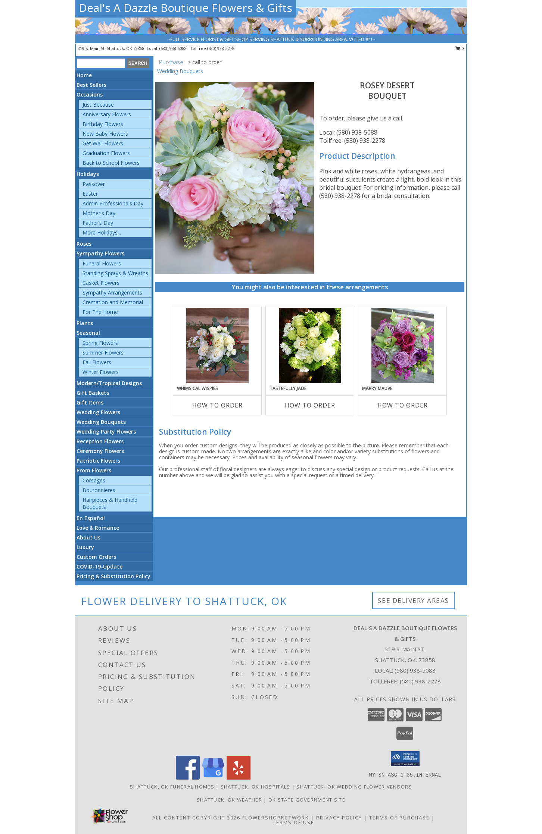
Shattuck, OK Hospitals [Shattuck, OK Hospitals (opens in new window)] (255, 786)
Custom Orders (96, 556)
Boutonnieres (98, 490)
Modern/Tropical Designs (109, 383)
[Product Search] (101, 63)
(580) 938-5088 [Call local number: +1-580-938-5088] (173, 48)
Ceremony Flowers (100, 450)
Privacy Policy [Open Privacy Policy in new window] (339, 817)
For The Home (100, 311)
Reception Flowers (100, 441)
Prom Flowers (94, 470)
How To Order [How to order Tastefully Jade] (310, 405)
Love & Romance (98, 527)
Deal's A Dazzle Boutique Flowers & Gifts (185, 7)
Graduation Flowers (106, 153)
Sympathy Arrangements (112, 292)
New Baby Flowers (105, 133)
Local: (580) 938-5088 (348, 132)
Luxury (85, 547)
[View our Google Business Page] (213, 777)
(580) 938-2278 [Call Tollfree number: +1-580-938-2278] (420, 681)
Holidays (88, 173)
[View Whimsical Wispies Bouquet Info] (217, 345)
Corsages (93, 480)
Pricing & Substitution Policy (113, 576)
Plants (85, 323)
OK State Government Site (306, 799)
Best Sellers (91, 84)
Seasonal (88, 332)
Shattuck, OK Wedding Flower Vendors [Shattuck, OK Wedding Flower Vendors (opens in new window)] (354, 786)
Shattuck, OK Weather (229, 799)
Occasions (90, 94)
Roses (84, 243)
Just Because (98, 104)
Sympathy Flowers (100, 253)
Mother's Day (98, 213)
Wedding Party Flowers (106, 431)
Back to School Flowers (111, 162)
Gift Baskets (93, 392)
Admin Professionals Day (112, 203)
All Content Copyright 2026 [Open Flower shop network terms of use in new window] (196, 817)
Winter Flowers (100, 371)
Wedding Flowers (98, 412)
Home (84, 75)
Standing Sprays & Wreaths (115, 273)
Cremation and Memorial (112, 302)
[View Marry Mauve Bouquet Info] (402, 345)
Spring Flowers (100, 342)
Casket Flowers (100, 282)
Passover (93, 184)
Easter (90, 193)
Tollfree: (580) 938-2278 (352, 140)
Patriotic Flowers (98, 460)
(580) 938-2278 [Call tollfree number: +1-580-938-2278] (220, 48)
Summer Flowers (103, 352)
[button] (405, 758)
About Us (88, 537)
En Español (91, 518)
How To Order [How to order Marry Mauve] (402, 405)
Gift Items (90, 402)
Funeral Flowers (101, 263)
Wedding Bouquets (101, 421)
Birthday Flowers (102, 124)
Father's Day (97, 222)
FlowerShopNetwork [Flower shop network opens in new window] (275, 817)
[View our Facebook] (188, 777)
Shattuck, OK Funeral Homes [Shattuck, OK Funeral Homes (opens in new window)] (172, 786)
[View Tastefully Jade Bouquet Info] (310, 345)
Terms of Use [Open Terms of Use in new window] (293, 822)
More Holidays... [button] (101, 232)
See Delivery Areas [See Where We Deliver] (413, 600)
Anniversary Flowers (106, 114)
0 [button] (459, 48)
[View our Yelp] (238, 777)
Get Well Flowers (102, 143)
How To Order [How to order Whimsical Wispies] (217, 405)
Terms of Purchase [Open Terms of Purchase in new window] (399, 817)
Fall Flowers (96, 362)
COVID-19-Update (99, 566)
